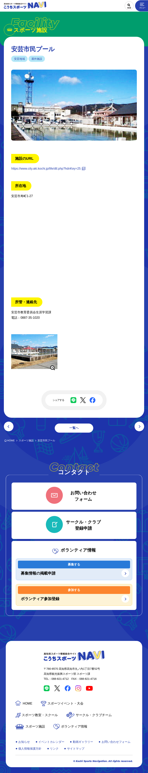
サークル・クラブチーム (94, 715)
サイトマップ (75, 748)
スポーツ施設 (35, 726)
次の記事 (139, 426)
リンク (54, 748)
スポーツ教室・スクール (40, 715)
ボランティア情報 (74, 726)
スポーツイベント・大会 (65, 703)
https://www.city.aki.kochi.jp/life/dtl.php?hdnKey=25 (46, 168)
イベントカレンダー (51, 741)
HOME (27, 703)
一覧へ (74, 428)
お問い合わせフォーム (116, 741)
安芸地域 (19, 58)
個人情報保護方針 (29, 748)
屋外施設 (36, 58)
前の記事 (8, 426)
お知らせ (24, 741)
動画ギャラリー (83, 741)
